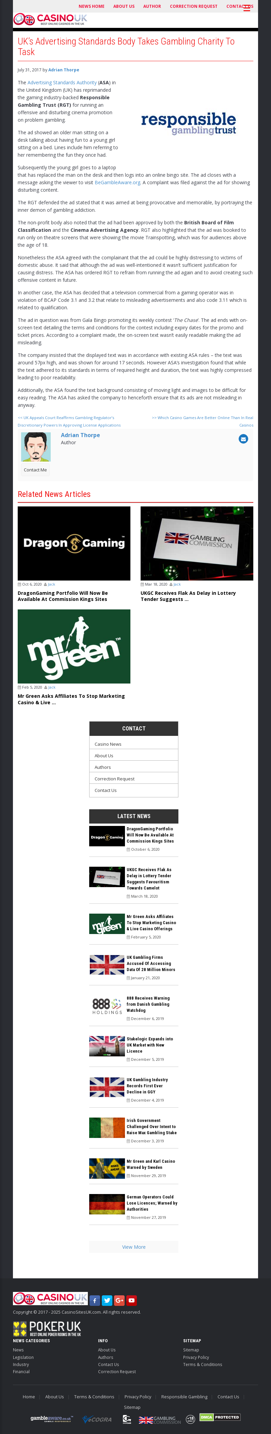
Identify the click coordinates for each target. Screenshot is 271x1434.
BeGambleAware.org (117, 182)
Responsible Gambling (184, 1397)
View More (134, 1247)
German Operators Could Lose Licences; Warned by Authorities (152, 1203)
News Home (92, 6)
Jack (51, 584)
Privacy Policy (196, 1357)
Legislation (23, 1357)
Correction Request (194, 6)
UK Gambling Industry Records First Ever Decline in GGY (147, 1085)
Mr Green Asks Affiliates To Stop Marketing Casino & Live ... (71, 699)
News (18, 1349)
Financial (21, 1371)
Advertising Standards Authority (62, 82)
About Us (123, 6)
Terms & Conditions (202, 1364)
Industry (21, 1364)
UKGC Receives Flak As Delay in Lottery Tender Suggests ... (188, 596)
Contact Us (106, 790)
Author (152, 6)
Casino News (108, 744)
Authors (103, 767)
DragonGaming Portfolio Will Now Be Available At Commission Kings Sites (63, 596)
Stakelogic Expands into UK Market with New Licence (150, 1045)
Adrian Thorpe (63, 70)
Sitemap (191, 1349)
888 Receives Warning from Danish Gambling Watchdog (148, 1004)
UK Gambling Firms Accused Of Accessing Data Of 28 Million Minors (151, 963)
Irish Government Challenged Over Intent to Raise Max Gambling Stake (152, 1126)
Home (29, 1397)
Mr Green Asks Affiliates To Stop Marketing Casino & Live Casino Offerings (151, 922)
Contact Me (35, 470)
